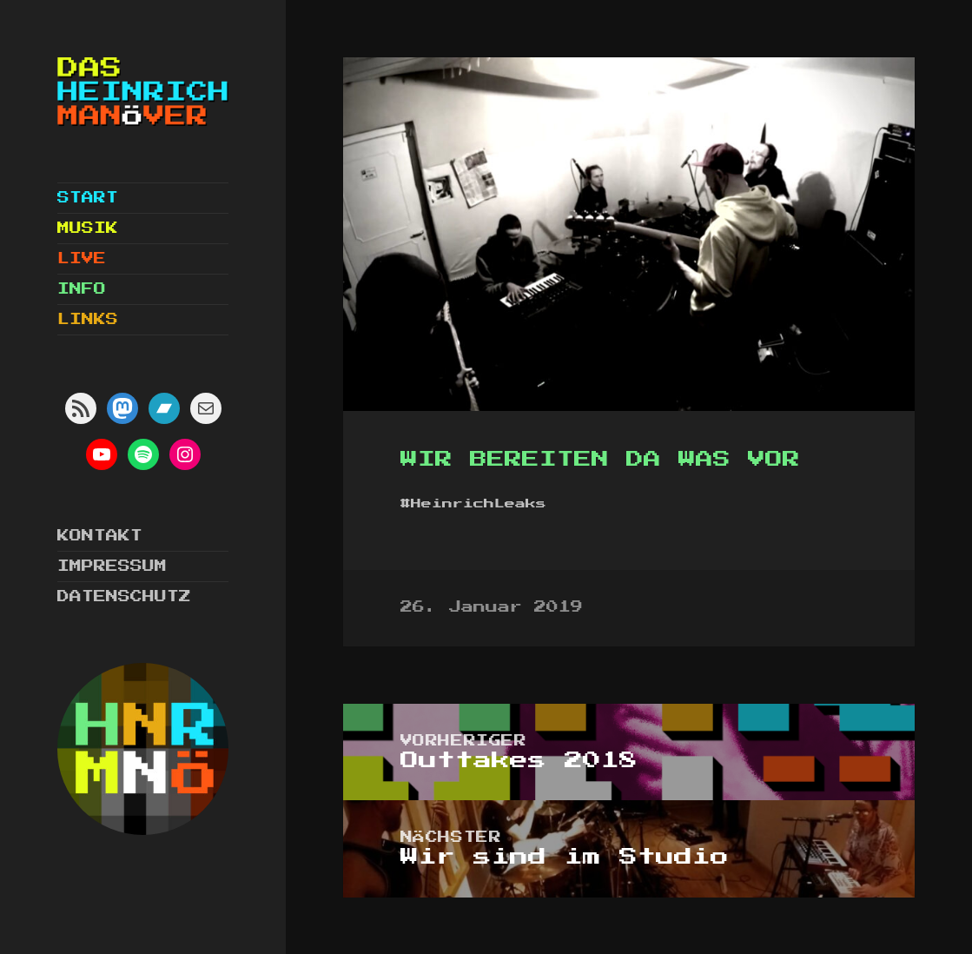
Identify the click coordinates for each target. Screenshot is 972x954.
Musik (87, 228)
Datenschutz (124, 597)
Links (87, 320)
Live (81, 259)
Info (81, 289)
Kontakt (99, 536)
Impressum (112, 566)
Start (87, 198)
